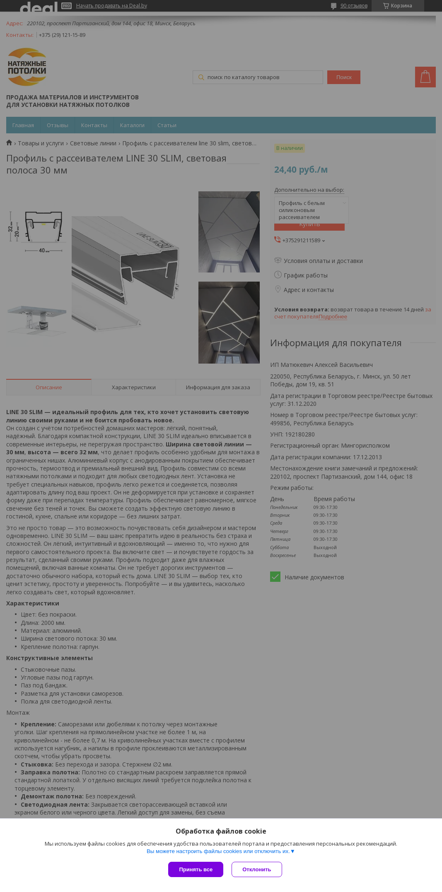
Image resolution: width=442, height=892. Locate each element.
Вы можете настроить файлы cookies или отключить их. (218, 851)
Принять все (196, 869)
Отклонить (256, 869)
